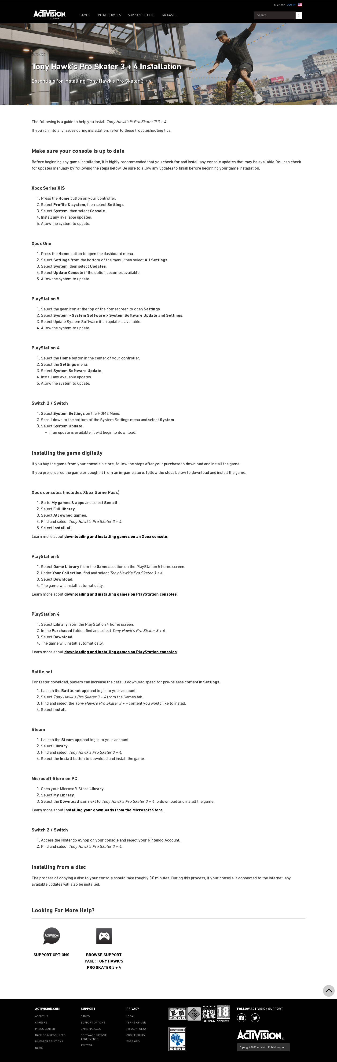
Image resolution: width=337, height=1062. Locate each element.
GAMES (85, 15)
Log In (291, 5)
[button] (300, 4)
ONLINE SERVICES (109, 15)
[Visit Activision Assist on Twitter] (255, 1017)
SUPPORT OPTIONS (141, 15)
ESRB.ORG (133, 1041)
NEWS (39, 1048)
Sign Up (279, 5)
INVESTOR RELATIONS (49, 1041)
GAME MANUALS (91, 1029)
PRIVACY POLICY (136, 1029)
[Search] (299, 15)
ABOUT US (41, 1016)
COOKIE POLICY (135, 1035)
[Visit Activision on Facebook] (241, 1017)
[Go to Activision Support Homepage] (52, 15)
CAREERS (41, 1022)
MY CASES (169, 15)
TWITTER (86, 1045)
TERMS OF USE (136, 1022)
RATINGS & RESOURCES (50, 1035)
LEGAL (130, 1016)
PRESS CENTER (45, 1029)
